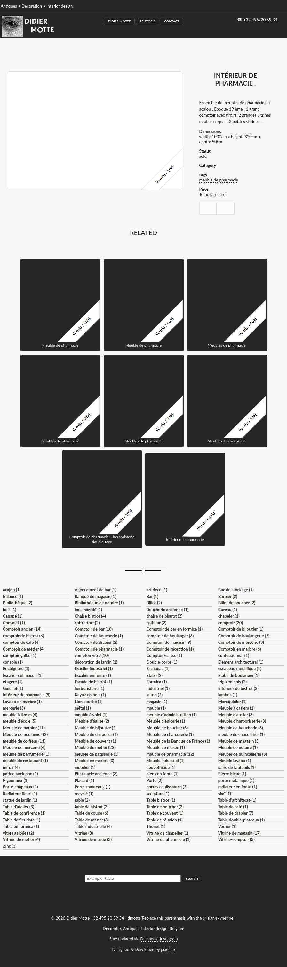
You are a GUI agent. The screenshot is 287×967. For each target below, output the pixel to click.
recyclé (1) (84, 793)
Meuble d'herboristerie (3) (242, 721)
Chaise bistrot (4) (90, 615)
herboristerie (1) (89, 688)
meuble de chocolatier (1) (241, 734)
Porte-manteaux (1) (92, 786)
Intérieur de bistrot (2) (238, 688)
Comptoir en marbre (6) (239, 649)
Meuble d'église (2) (92, 721)
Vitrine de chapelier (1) (167, 833)
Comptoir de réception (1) (170, 649)
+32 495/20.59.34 (260, 19)
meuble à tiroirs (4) (20, 714)
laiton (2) (154, 694)
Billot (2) (154, 602)
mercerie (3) (14, 708)
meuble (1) (156, 708)
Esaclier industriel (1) (94, 668)
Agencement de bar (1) (95, 589)
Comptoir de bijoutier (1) (240, 629)
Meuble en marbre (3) (94, 760)
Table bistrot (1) (160, 800)
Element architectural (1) (240, 662)
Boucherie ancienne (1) (167, 609)
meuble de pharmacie (218, 179)
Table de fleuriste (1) (21, 819)
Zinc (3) (10, 846)
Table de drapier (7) (235, 813)
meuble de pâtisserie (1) (96, 754)
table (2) (82, 800)
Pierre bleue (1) (232, 773)
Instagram (169, 938)
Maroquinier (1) (232, 701)
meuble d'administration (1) (171, 714)
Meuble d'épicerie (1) (165, 721)
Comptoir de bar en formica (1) (174, 629)
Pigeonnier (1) (15, 780)
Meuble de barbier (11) (24, 727)
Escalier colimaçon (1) (23, 675)
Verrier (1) (227, 826)
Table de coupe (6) (91, 813)
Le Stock (147, 21)
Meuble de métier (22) (95, 747)
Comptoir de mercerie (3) (241, 642)
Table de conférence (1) (24, 813)
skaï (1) (224, 793)
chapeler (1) (229, 615)
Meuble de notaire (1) (238, 747)
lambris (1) (227, 694)
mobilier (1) (85, 767)
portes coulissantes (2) (166, 786)
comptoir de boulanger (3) (170, 635)
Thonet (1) (155, 826)
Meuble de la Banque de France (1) (178, 741)
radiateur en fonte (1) (237, 786)
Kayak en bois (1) (90, 694)
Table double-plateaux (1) (241, 819)
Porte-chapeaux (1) (20, 786)
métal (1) (83, 708)
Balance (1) (13, 596)
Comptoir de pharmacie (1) (99, 649)
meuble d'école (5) (19, 721)
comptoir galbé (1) (19, 655)
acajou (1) (11, 589)
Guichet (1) (13, 688)
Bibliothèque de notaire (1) (99, 602)
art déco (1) (156, 589)
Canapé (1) (12, 615)
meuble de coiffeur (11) (24, 741)
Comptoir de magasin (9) (168, 642)
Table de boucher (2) (164, 806)
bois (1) (9, 609)
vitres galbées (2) (18, 833)
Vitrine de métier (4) (21, 839)
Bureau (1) (227, 609)
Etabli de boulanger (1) (238, 675)
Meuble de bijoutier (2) (95, 727)
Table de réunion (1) (164, 819)
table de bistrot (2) (91, 806)
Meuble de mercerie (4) (24, 747)
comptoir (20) (230, 622)
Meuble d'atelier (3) (236, 714)
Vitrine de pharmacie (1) (168, 839)
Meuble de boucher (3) (167, 727)
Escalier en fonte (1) (93, 675)
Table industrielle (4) (93, 826)
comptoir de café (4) (21, 642)
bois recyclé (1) (88, 609)
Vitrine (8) (84, 833)
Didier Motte (119, 21)
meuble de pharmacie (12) (170, 754)
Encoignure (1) (16, 668)
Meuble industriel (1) (165, 760)
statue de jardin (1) (20, 800)
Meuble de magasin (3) (239, 741)
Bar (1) (152, 596)
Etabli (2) (154, 675)
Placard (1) (84, 780)
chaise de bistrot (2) (164, 615)
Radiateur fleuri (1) (20, 793)
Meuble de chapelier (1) (96, 734)
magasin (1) (156, 701)
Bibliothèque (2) (17, 602)
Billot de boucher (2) (236, 602)
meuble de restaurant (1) (25, 760)
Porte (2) (154, 780)
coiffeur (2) (156, 622)
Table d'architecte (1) (237, 800)
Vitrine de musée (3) (93, 839)
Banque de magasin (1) (95, 596)
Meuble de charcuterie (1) (170, 734)
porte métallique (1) (236, 780)
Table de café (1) (233, 806)
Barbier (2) (227, 596)
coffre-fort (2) (87, 622)
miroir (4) (11, 767)
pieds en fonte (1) (162, 773)
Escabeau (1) (157, 668)
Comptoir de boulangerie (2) (244, 635)
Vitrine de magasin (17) (239, 833)
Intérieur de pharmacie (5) (26, 694)
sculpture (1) (157, 793)
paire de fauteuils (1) (237, 767)
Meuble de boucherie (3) (240, 727)
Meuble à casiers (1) (236, 708)
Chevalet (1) (14, 622)
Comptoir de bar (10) (94, 629)
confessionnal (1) (233, 655)
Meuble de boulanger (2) (25, 734)
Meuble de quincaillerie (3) (242, 754)
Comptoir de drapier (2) (96, 642)
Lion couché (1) (88, 701)
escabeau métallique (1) (239, 668)
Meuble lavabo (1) (234, 760)
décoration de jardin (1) (96, 662)
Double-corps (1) (161, 662)
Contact (171, 21)
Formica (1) (156, 681)
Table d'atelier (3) (18, 806)
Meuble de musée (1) (165, 747)
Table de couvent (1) (164, 813)
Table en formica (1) (21, 826)
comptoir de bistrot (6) (23, 635)
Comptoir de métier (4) (23, 649)
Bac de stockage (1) (236, 589)
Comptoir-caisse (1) (164, 655)
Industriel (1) (158, 688)
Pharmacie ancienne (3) (96, 773)
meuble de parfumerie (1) (26, 754)
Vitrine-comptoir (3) (236, 839)
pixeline (168, 949)
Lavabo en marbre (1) (22, 701)
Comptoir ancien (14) (22, 629)
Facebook (148, 938)
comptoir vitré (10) (92, 655)
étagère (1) (12, 681)
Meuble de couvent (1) (95, 741)
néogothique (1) (160, 767)
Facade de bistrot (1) (93, 681)
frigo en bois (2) (232, 681)
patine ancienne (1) (20, 773)
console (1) (13, 662)
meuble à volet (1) (91, 714)
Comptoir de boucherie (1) (99, 635)
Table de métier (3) (92, 819)
